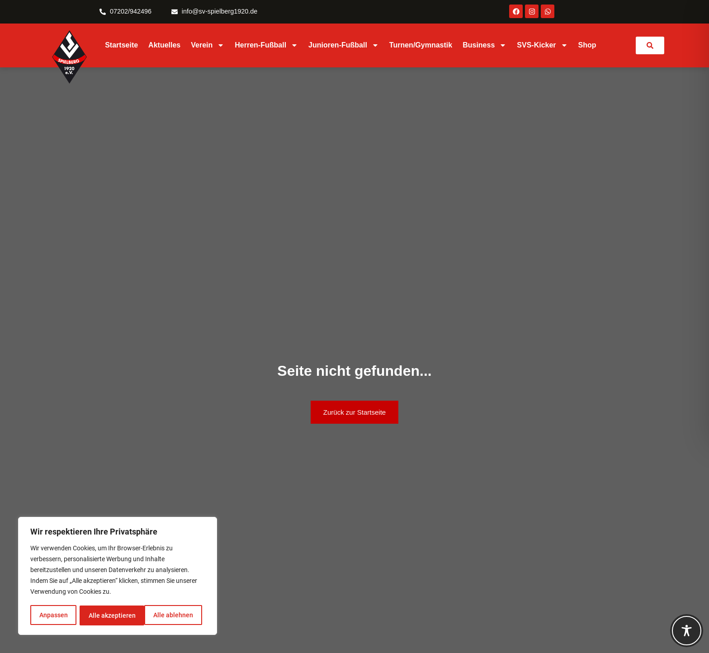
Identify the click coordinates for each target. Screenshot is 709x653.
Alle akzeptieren (172, 615)
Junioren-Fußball (343, 45)
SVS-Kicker (542, 45)
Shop (587, 45)
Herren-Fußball (266, 45)
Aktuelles (164, 45)
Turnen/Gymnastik (420, 45)
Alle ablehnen (108, 615)
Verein (207, 45)
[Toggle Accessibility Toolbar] (686, 630)
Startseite (121, 45)
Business (484, 45)
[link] (650, 45)
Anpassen (53, 615)
